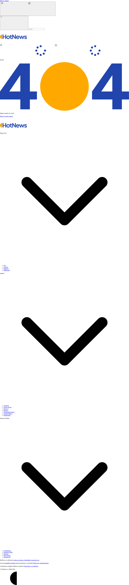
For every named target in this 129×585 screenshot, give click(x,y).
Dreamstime (7, 415)
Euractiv (6, 554)
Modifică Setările (10, 563)
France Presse (7, 407)
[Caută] (14, 23)
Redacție (6, 268)
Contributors (7, 550)
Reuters (6, 410)
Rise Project (7, 555)
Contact (6, 267)
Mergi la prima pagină (6, 116)
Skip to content (4, 1)
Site (5, 265)
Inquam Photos (8, 413)
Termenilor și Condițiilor (31, 566)
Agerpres (6, 405)
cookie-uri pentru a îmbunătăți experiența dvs (26, 560)
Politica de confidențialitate (41, 563)
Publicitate (7, 270)
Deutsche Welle (8, 552)
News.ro (6, 409)
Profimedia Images (9, 412)
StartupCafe (7, 557)
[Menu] (28, 9)
